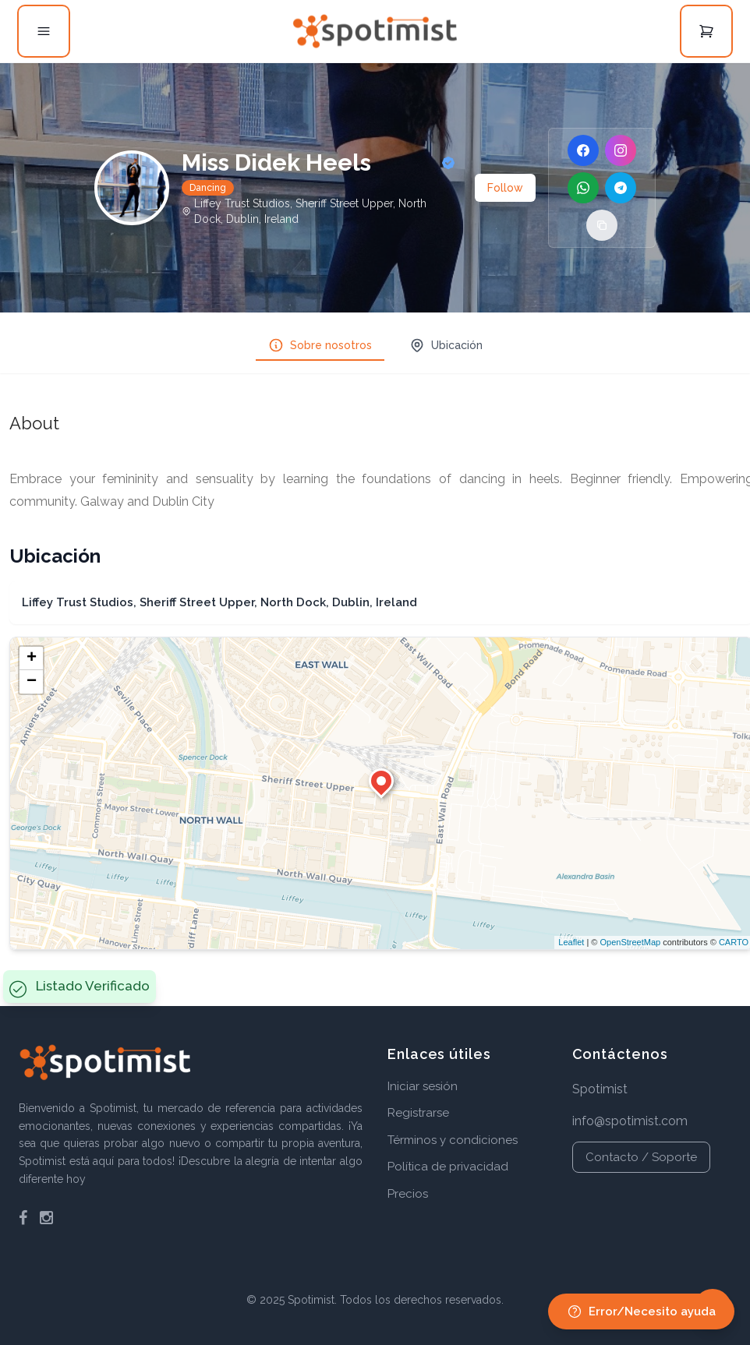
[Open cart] (706, 31)
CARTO (733, 942)
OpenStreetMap (630, 942)
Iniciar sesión (422, 1086)
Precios (407, 1194)
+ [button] (32, 658)
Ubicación (446, 345)
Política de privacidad (447, 1167)
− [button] (32, 682)
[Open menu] (44, 31)
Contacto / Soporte (641, 1157)
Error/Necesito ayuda (641, 1311)
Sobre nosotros (320, 345)
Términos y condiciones (452, 1140)
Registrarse (418, 1113)
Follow (505, 188)
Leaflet (571, 942)
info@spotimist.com (630, 1121)
